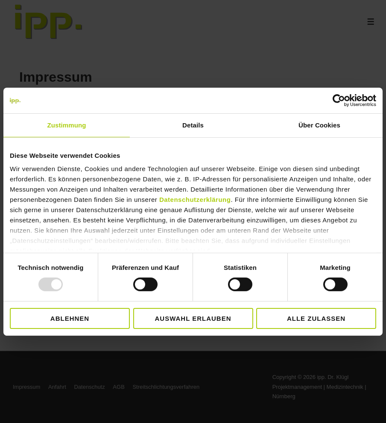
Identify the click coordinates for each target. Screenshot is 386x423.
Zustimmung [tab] (66, 124)
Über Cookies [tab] (319, 124)
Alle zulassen (316, 318)
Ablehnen (69, 318)
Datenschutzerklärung (195, 199)
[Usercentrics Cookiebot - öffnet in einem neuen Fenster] (338, 100)
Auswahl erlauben (193, 318)
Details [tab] (193, 124)
